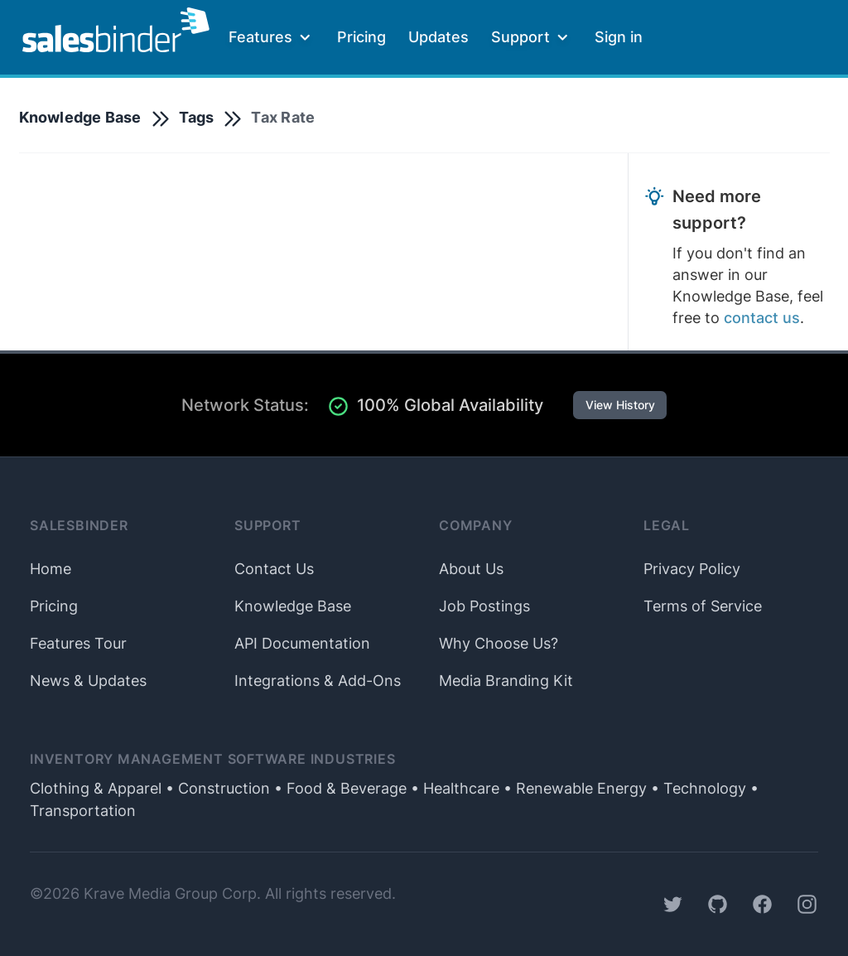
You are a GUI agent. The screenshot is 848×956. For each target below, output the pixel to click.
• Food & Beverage (338, 788)
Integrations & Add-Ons (317, 680)
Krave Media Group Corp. (172, 893)
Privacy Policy (691, 568)
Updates (438, 37)
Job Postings (484, 606)
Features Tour (78, 643)
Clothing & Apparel (95, 788)
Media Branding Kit (506, 680)
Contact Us (274, 568)
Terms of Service (702, 606)
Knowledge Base (80, 117)
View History (620, 405)
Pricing (361, 37)
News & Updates (88, 680)
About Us (471, 568)
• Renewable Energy (573, 788)
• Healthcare (453, 788)
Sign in (619, 37)
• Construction (215, 788)
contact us (762, 317)
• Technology (696, 788)
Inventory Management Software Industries (213, 759)
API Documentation (302, 643)
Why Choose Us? (498, 643)
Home (50, 568)
